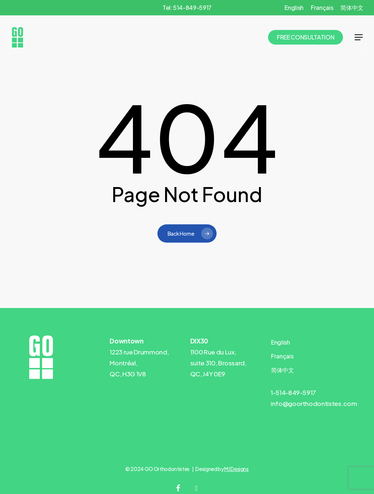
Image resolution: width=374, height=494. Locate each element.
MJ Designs (236, 469)
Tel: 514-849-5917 (187, 7)
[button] (359, 37)
